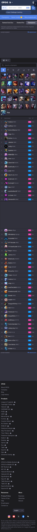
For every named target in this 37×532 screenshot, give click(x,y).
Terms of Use (5, 498)
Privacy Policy (6, 496)
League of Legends (7, 402)
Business (21, 496)
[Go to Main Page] (5, 2)
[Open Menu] (33, 2)
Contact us (4, 505)
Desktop (3, 440)
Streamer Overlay (6, 454)
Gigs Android (5, 476)
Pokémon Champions (8, 435)
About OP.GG (5, 387)
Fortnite (3, 419)
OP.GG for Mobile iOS (7, 464)
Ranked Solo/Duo (7, 22)
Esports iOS (4, 488)
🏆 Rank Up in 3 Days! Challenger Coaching (17, 12)
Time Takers (5, 433)
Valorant (4, 407)
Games (3, 442)
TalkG (3, 447)
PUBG (3, 411)
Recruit (21, 501)
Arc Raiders (4, 423)
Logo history (5, 394)
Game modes (16, 17)
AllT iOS (3, 469)
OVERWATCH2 (5, 409)
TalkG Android (5, 481)
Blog (2, 392)
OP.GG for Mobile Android (9, 462)
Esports (3, 450)
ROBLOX (4, 426)
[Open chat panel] (35, 35)
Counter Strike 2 (6, 421)
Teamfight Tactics (6, 404)
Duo (2, 445)
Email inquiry (5, 503)
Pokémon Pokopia (7, 428)
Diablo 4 (3, 438)
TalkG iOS (4, 483)
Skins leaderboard (30, 17)
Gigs (2, 452)
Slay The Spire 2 (6, 431)
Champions (5, 17)
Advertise (22, 498)
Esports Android (6, 486)
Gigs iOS (3, 479)
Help (2, 501)
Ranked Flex (20, 22)
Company (4, 390)
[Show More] (11, 2)
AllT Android (5, 467)
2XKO (3, 414)
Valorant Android (6, 472)
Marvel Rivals (5, 416)
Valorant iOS (5, 474)
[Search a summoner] (28, 8)
